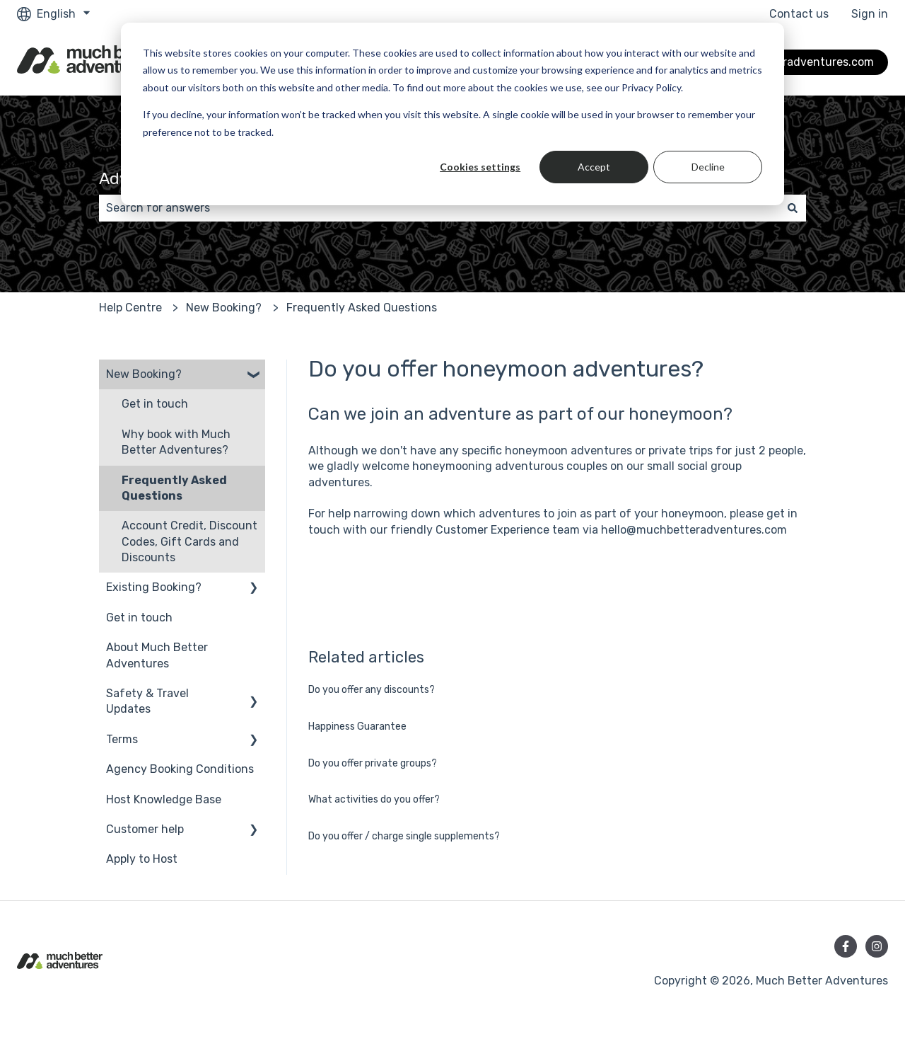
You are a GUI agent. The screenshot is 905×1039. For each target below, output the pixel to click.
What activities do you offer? (374, 799)
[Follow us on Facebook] (845, 946)
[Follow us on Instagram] (876, 946)
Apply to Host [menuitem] (141, 859)
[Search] (792, 208)
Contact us (799, 14)
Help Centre (130, 307)
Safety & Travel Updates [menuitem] (147, 701)
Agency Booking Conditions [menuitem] (180, 769)
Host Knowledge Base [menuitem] (163, 799)
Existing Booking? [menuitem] (154, 587)
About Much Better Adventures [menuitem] (157, 655)
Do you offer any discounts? (371, 690)
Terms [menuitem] (122, 739)
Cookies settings (480, 167)
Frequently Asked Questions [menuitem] (174, 488)
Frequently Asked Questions (361, 307)
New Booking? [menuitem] (144, 374)
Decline (708, 167)
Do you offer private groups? (372, 763)
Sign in (869, 14)
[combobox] (439, 208)
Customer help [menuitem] (145, 829)
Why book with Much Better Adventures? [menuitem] (176, 442)
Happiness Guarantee (357, 727)
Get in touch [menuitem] (155, 404)
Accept (594, 167)
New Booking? (224, 307)
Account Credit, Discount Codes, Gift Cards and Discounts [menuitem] (189, 541)
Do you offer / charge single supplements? (404, 836)
